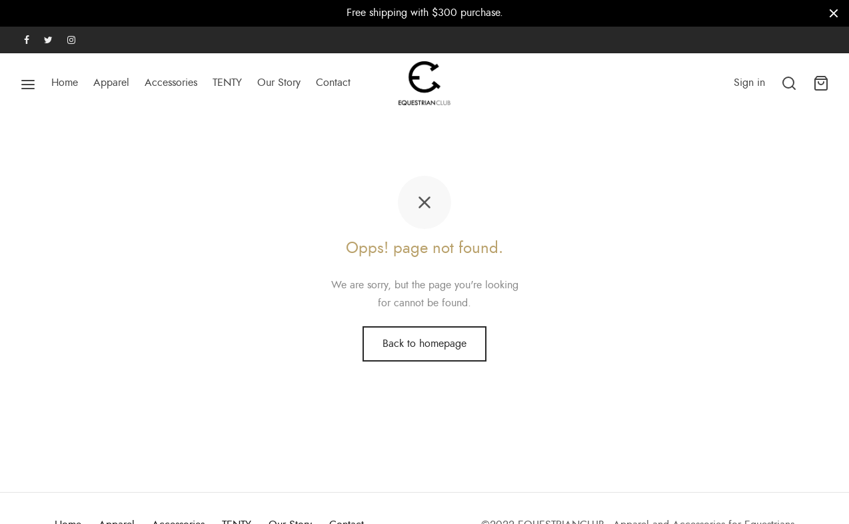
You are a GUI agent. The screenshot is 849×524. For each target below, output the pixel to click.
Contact (333, 82)
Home (64, 82)
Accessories (171, 82)
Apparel (111, 82)
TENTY (227, 82)
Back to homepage (424, 343)
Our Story (279, 82)
